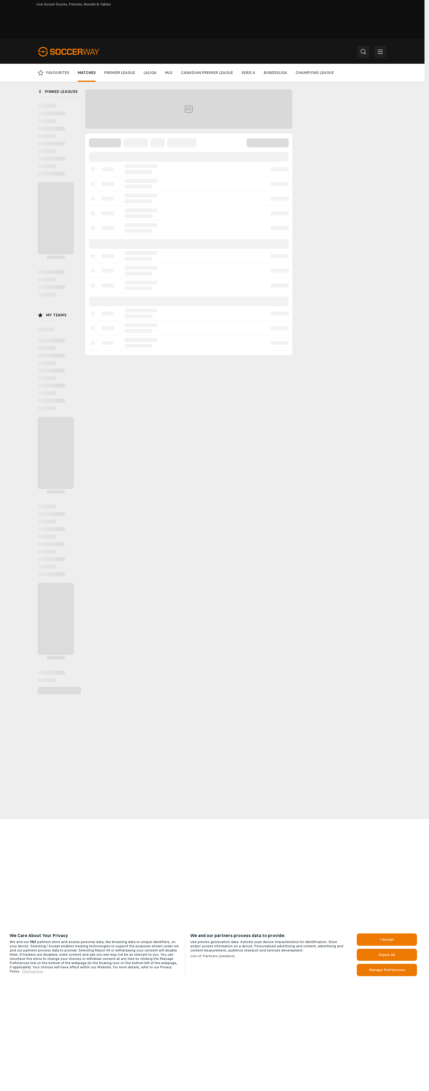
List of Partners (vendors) (212, 956)
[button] (363, 52)
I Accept (387, 939)
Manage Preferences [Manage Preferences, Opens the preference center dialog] (387, 970)
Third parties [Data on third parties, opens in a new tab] (32, 971)
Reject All (386, 955)
